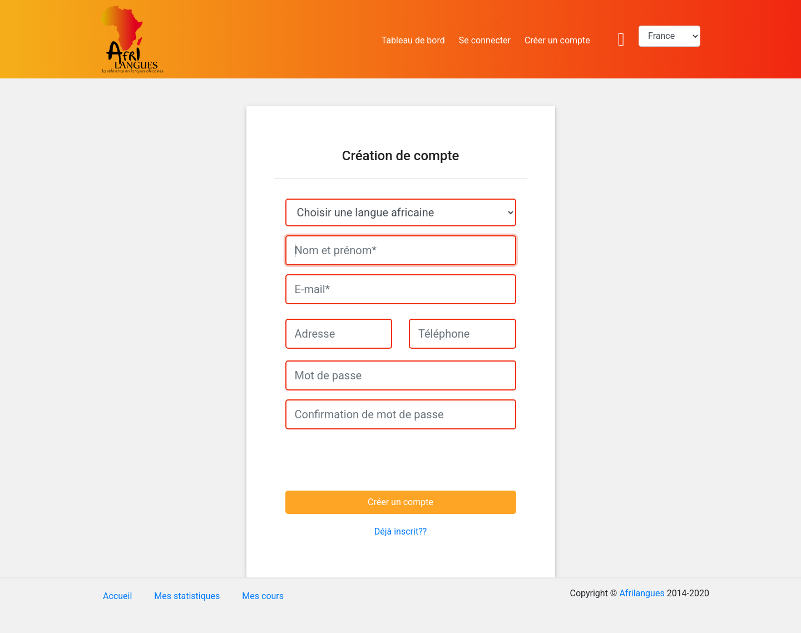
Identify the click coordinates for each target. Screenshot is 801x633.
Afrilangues (641, 593)
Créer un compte (557, 40)
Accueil (117, 596)
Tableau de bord (413, 40)
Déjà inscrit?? (400, 531)
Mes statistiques (187, 596)
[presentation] (361, 460)
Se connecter (485, 40)
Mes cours (263, 596)
